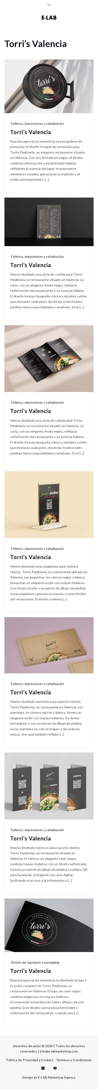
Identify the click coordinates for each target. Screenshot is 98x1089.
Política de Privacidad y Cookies (29, 1060)
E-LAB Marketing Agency (56, 1077)
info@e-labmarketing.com (59, 1051)
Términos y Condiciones (74, 1060)
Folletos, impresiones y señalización (37, 123)
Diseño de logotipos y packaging (35, 962)
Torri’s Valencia (30, 132)
